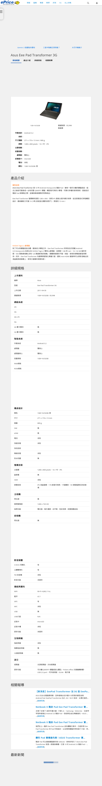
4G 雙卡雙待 (18, 327)
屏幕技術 (17, 485)
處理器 (16, 348)
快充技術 (17, 448)
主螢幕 (16, 470)
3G (15, 312)
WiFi (15, 591)
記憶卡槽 (17, 626)
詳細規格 (38, 60)
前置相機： (19, 151)
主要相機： (19, 148)
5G (15, 322)
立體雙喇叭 (18, 570)
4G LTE (17, 317)
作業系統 (17, 343)
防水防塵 (17, 458)
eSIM (16, 433)
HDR (16, 480)
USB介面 (17, 616)
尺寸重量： (19, 140)
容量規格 (17, 358)
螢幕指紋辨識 (19, 648)
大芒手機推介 (77, 47)
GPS (15, 601)
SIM (15, 428)
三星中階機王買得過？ (51, 47)
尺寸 (16, 418)
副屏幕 (16, 475)
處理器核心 (18, 353)
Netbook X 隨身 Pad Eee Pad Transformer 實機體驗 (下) (62, 722)
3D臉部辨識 (18, 653)
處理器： (20, 155)
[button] (88, 3)
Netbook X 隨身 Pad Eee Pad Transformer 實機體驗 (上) (62, 707)
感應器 (16, 664)
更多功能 (17, 632)
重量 (16, 423)
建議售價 (17, 295)
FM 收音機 (18, 575)
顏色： (20, 166)
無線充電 (17, 453)
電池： (20, 162)
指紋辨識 (17, 643)
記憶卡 (16, 621)
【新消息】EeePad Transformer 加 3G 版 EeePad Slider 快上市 (62, 691)
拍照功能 (17, 509)
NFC (15, 606)
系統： (20, 136)
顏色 (16, 413)
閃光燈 (16, 499)
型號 (16, 285)
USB (15, 611)
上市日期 (17, 290)
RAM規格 (17, 363)
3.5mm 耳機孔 (19, 565)
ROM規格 (17, 368)
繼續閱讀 (40, 701)
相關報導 (49, 60)
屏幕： (20, 144)
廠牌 (16, 280)
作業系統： (19, 133)
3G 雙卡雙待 (18, 332)
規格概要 (16, 60)
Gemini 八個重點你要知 (26, 47)
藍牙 (16, 596)
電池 (16, 438)
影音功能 (17, 580)
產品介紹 (27, 60)
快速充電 (17, 443)
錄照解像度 (18, 504)
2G (15, 307)
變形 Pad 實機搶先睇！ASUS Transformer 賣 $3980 (59, 737)
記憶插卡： (19, 159)
